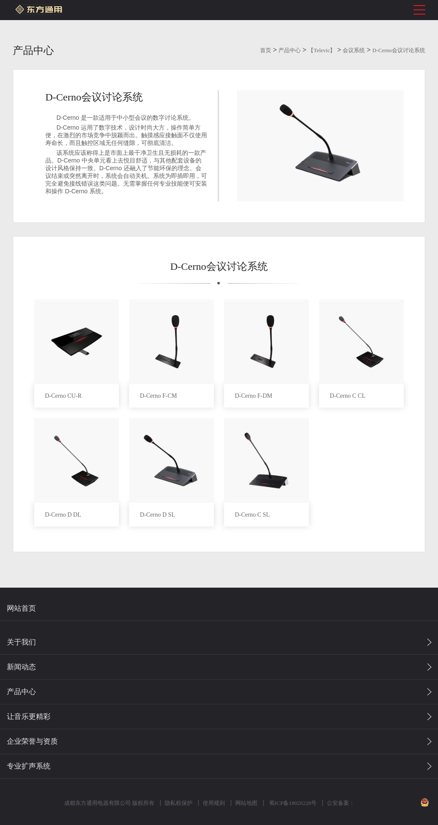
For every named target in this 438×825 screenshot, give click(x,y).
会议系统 (354, 50)
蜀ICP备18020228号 (292, 803)
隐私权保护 (178, 803)
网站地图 (245, 803)
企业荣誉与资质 (32, 741)
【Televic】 (321, 50)
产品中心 (289, 50)
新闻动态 (21, 667)
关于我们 (21, 642)
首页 (265, 50)
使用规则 (213, 803)
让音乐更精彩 (28, 717)
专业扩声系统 (28, 766)
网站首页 (21, 608)
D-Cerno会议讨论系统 (399, 50)
